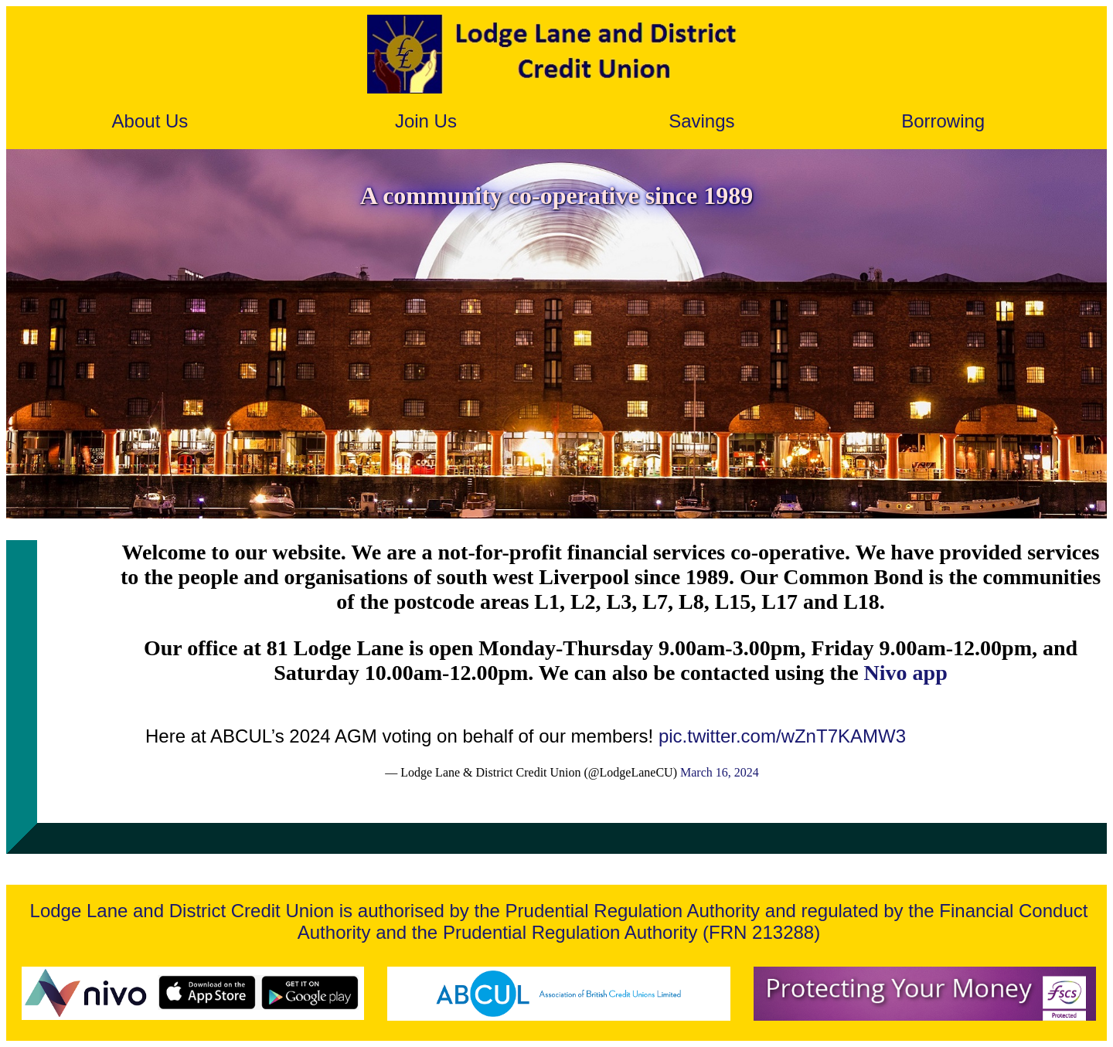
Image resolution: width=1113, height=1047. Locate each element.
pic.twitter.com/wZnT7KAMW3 (782, 736)
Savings (701, 120)
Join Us (426, 120)
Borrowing (943, 120)
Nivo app (906, 673)
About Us (150, 120)
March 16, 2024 (719, 772)
